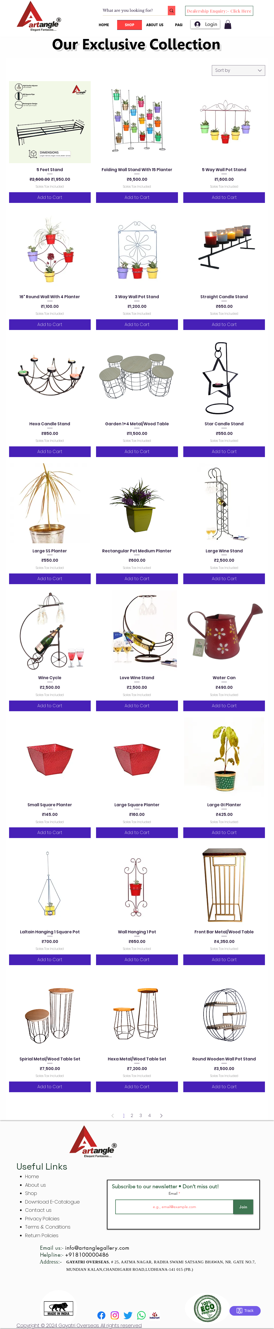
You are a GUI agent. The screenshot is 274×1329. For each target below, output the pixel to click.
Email (173, 1193)
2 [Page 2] (132, 1115)
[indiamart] (154, 1315)
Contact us (38, 1210)
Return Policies (41, 1235)
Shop (31, 1193)
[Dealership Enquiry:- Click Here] (219, 11)
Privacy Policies (43, 1218)
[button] (228, 24)
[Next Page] (161, 1115)
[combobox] (238, 70)
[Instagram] (114, 1315)
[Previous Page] (112, 1115)
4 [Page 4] (149, 1115)
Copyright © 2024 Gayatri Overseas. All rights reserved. (79, 1325)
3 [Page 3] (141, 1115)
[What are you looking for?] (130, 10)
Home (32, 1176)
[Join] (243, 1207)
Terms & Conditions (47, 1227)
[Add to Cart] (50, 197)
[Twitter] (128, 1315)
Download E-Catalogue (52, 1201)
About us (35, 1185)
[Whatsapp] (141, 1315)
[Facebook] (101, 1315)
